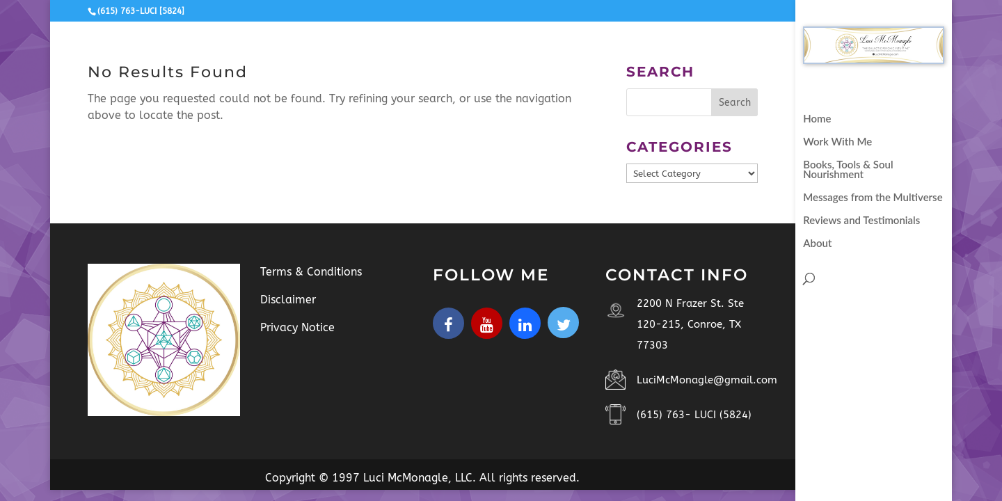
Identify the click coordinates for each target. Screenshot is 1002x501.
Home (817, 119)
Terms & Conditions (311, 271)
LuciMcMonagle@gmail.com (707, 380)
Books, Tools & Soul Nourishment (848, 169)
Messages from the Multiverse (872, 197)
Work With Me (837, 142)
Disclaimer (288, 299)
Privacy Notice (297, 327)
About (817, 243)
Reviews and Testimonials (861, 220)
